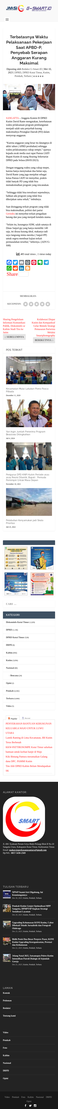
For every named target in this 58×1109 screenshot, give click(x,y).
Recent (27, 718)
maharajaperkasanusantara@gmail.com (28, 850)
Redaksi (6, 1008)
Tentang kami (9, 1016)
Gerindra (10, 213)
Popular (14, 719)
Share (17, 274)
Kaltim (9, 653)
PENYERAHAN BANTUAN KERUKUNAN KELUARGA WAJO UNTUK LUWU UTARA (29, 728)
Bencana (14, 675)
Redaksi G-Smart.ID (32, 69)
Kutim (46, 72)
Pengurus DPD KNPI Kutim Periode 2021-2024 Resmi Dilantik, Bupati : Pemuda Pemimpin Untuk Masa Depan (28, 477)
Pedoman (7, 1000)
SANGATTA (12, 118)
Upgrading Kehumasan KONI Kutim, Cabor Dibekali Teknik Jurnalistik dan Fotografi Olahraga (33, 925)
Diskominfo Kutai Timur (17, 622)
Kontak (6, 993)
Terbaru (28, 76)
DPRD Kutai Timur (32, 72)
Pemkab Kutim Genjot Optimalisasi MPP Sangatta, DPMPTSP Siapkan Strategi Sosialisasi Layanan (31, 909)
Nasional (10, 668)
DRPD (9, 645)
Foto (5, 1048)
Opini (8, 683)
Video (8, 706)
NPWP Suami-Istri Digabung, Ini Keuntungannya (27, 893)
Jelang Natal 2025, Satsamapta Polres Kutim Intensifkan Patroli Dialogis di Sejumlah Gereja (33, 959)
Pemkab (19, 76)
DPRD (18, 72)
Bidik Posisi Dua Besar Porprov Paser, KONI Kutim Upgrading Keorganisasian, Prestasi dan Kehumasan (33, 942)
